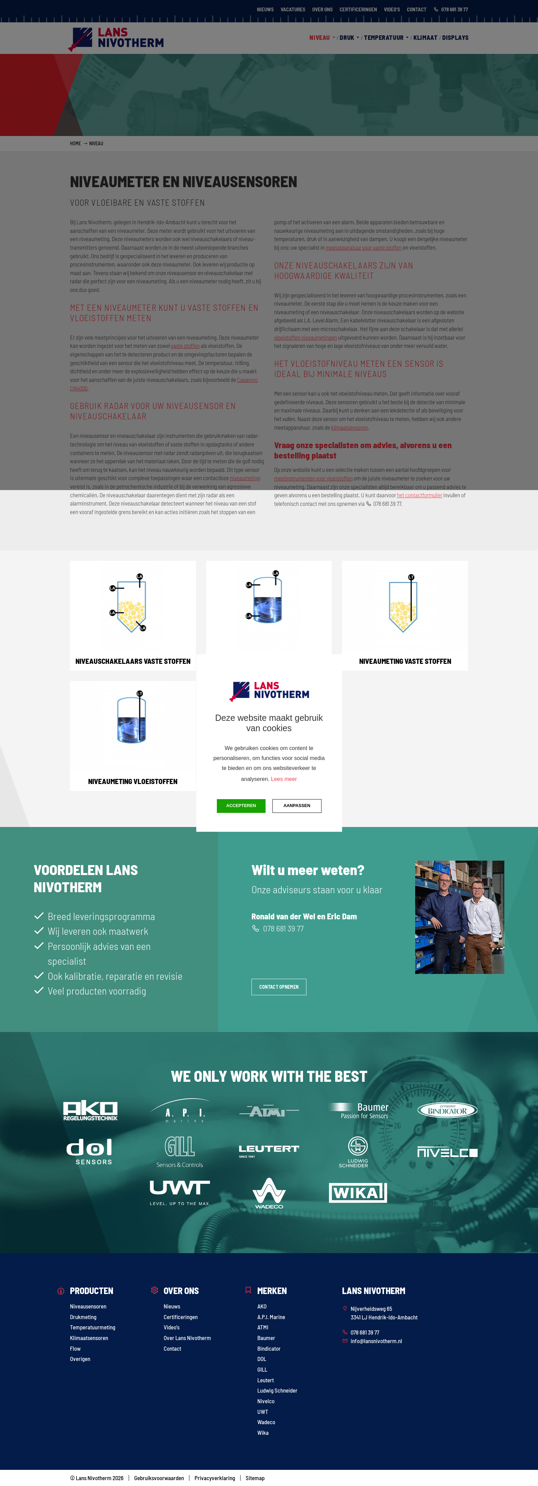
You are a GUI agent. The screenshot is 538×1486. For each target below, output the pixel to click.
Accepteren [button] (241, 805)
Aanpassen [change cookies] (296, 805)
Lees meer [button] (284, 779)
